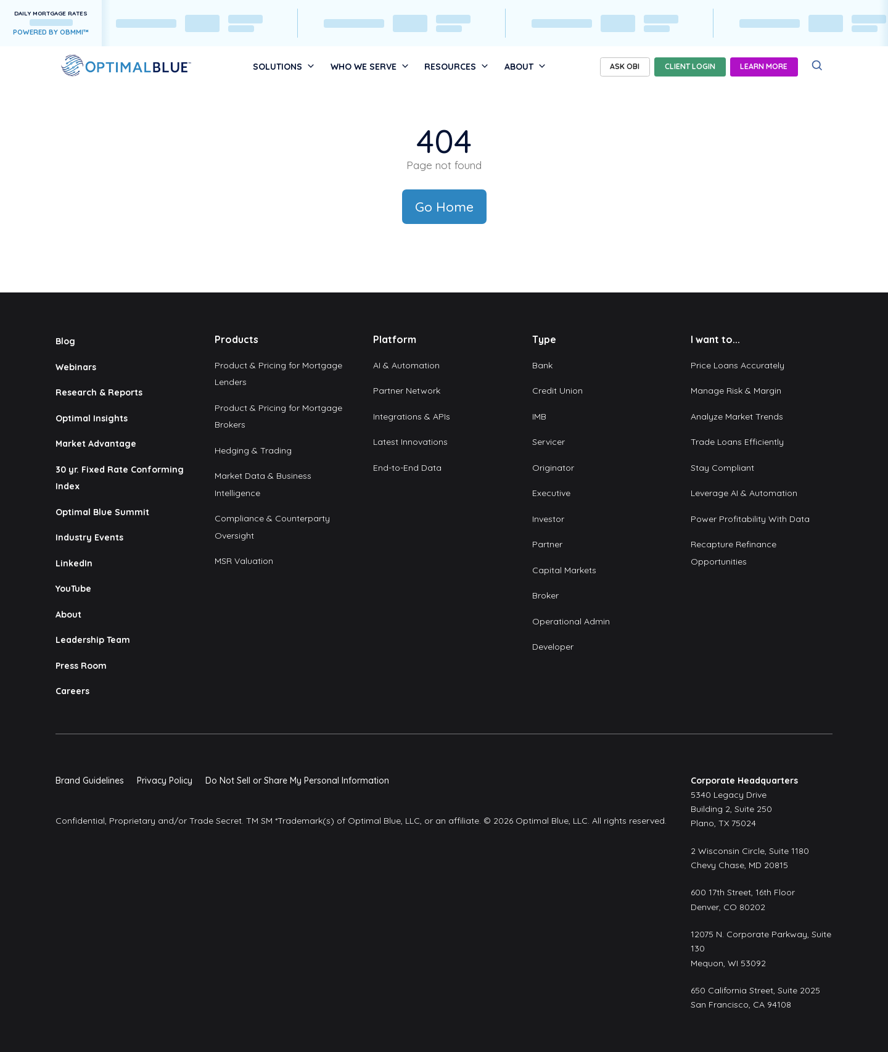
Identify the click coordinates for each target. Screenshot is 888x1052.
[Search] (817, 65)
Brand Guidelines (90, 780)
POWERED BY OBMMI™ (51, 32)
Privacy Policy (164, 780)
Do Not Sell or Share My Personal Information (297, 780)
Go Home (444, 207)
